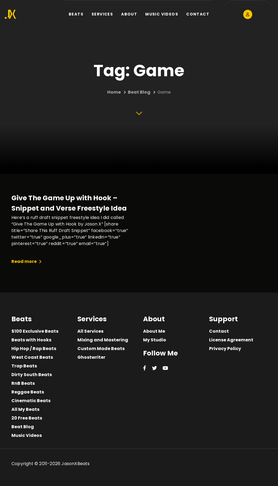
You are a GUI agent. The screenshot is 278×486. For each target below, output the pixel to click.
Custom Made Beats (101, 348)
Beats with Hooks (31, 340)
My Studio (154, 340)
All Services (90, 331)
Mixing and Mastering (102, 340)
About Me (154, 331)
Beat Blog (22, 427)
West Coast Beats (32, 357)
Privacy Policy (225, 348)
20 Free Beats (26, 418)
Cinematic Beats (30, 401)
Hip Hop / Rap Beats (33, 348)
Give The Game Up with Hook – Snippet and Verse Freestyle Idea (69, 203)
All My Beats (25, 409)
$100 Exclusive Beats (34, 331)
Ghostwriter (91, 357)
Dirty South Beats (31, 374)
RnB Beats (23, 383)
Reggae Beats (27, 392)
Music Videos (26, 435)
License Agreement (231, 340)
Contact (219, 331)
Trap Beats (24, 366)
